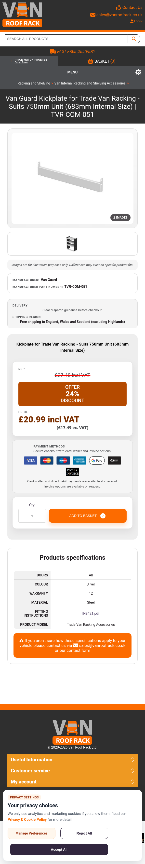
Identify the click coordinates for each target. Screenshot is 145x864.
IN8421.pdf (90, 613)
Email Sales (21, 62)
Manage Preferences (31, 833)
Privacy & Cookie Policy (27, 819)
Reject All (84, 833)
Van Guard (49, 280)
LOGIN (136, 21)
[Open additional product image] (72, 244)
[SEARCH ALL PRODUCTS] (66, 38)
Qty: (32, 505)
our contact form (75, 650)
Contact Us (132, 7)
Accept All (59, 849)
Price (23, 412)
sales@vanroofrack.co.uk (116, 14)
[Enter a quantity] (32, 516)
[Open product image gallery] (72, 178)
